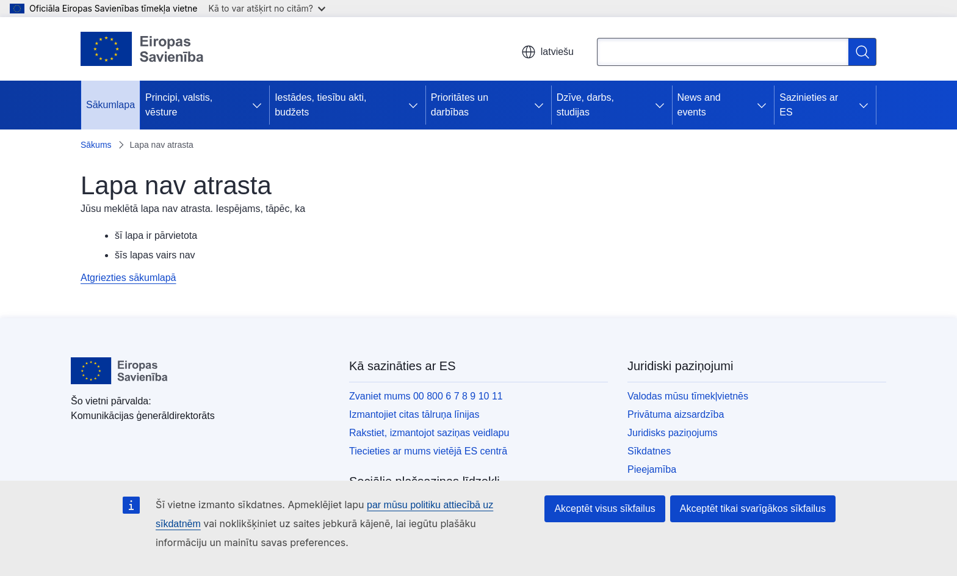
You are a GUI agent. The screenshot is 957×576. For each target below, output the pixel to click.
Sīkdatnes (649, 451)
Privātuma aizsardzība (675, 414)
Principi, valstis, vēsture (178, 104)
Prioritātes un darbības (459, 104)
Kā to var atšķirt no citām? (266, 8)
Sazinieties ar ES (808, 104)
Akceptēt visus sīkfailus (604, 508)
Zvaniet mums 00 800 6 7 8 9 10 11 (426, 396)
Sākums (96, 145)
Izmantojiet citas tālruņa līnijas (414, 414)
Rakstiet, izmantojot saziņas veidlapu (429, 433)
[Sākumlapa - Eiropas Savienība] (142, 49)
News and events (699, 104)
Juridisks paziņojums (672, 433)
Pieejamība (651, 469)
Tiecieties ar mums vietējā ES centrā (428, 451)
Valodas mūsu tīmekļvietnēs (687, 396)
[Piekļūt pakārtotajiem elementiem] (259, 105)
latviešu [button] (547, 52)
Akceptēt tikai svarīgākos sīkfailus (753, 508)
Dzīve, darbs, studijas (585, 104)
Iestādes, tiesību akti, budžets (320, 104)
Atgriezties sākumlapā (128, 277)
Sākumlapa (110, 105)
